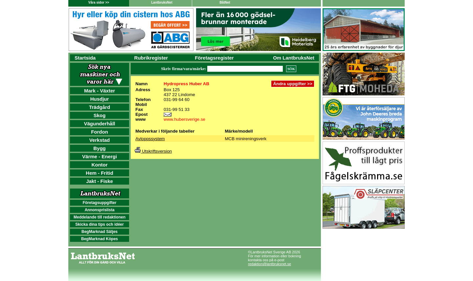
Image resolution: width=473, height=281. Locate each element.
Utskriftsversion (153, 151)
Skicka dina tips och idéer (99, 224)
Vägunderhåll (99, 123)
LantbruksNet (161, 2)
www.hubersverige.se (184, 119)
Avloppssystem (150, 138)
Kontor (99, 164)
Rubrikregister (151, 58)
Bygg (99, 148)
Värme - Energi (99, 156)
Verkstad (99, 140)
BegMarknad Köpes (99, 239)
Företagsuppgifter (100, 202)
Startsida (85, 58)
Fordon (99, 132)
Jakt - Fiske (99, 181)
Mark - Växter (99, 90)
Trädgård (99, 107)
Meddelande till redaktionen (99, 217)
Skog (100, 115)
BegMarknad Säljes (99, 231)
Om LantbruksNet (293, 58)
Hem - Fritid (99, 173)
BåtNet (224, 2)
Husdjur (99, 99)
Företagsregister (214, 58)
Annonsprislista (100, 210)
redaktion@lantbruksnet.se (269, 264)
